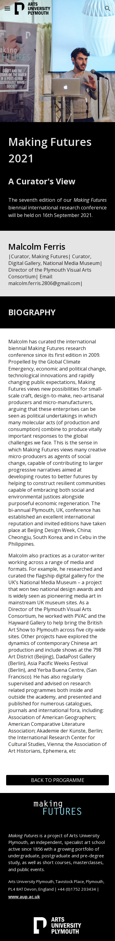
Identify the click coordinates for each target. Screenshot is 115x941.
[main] (57, 150)
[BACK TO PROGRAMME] (57, 780)
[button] (7, 8)
